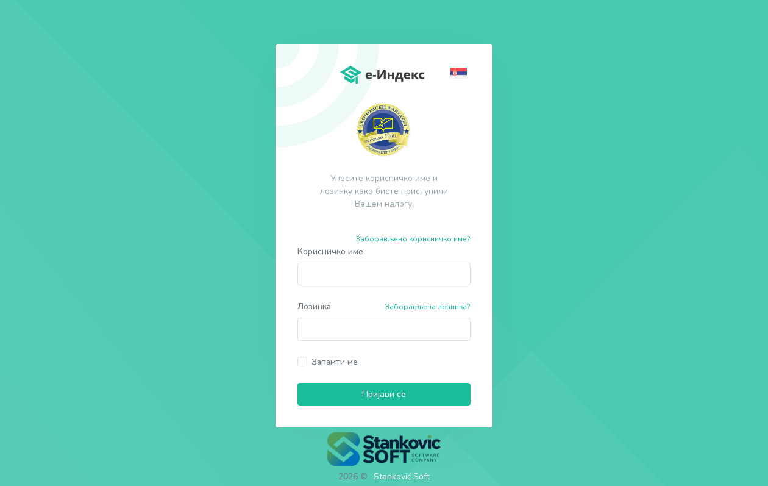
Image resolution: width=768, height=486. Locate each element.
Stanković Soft (402, 476)
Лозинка (314, 306)
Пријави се (384, 394)
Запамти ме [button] (334, 362)
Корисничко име (330, 251)
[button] (460, 72)
